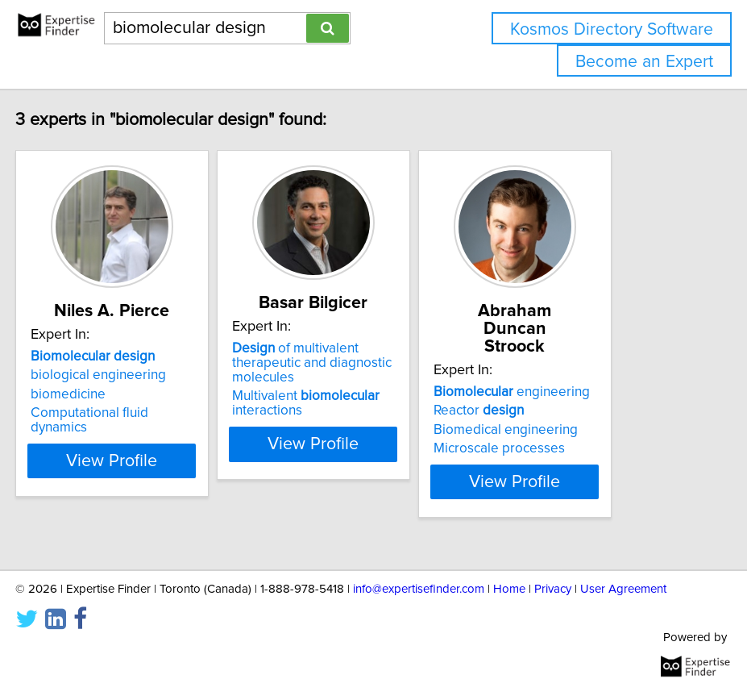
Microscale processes (555, 448)
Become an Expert (644, 61)
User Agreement (623, 589)
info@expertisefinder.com (418, 589)
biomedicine (124, 430)
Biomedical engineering (562, 430)
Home (509, 589)
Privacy (552, 589)
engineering (568, 392)
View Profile (168, 496)
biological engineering (154, 410)
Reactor (535, 410)
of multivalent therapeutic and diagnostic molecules (368, 398)
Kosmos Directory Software (611, 29)
